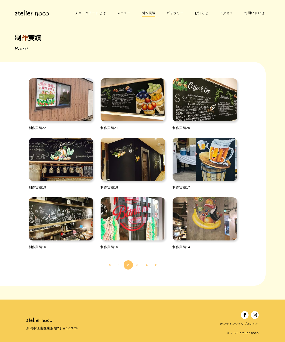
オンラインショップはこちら (239, 318)
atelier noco (32, 10)
